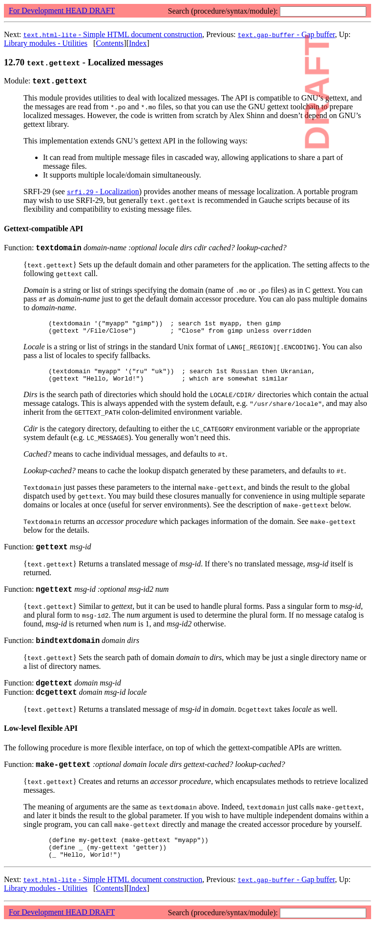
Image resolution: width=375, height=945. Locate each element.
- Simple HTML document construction (113, 34)
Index (137, 43)
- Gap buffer (286, 34)
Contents (110, 43)
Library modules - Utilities (45, 43)
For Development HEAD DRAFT (62, 10)
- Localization (103, 193)
